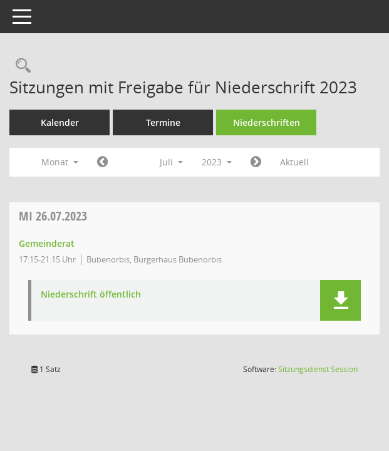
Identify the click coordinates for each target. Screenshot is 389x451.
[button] (340, 300)
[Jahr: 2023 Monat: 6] (102, 162)
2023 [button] (217, 162)
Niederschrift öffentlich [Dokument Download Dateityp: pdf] (91, 294)
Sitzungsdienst (318, 369)
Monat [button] (59, 162)
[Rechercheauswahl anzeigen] (20, 66)
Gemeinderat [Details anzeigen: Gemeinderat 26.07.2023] (47, 243)
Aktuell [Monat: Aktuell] (294, 162)
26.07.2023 (53, 215)
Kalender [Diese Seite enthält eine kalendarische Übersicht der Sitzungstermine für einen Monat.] (60, 122)
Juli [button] (171, 162)
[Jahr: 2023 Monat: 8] (256, 162)
